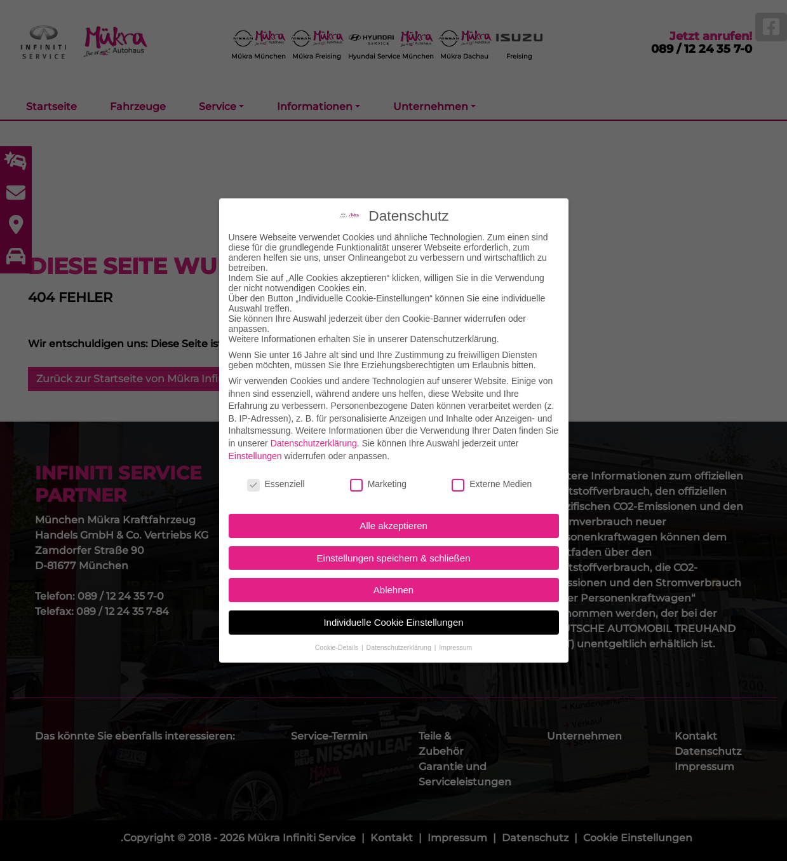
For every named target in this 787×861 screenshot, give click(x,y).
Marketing (378, 463)
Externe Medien (492, 463)
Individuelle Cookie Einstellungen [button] (393, 601)
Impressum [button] (455, 626)
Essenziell (276, 463)
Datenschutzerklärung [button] (400, 626)
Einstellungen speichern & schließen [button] (394, 536)
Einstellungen (255, 434)
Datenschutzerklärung (314, 422)
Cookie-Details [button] (337, 626)
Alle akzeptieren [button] (393, 504)
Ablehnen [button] (393, 568)
